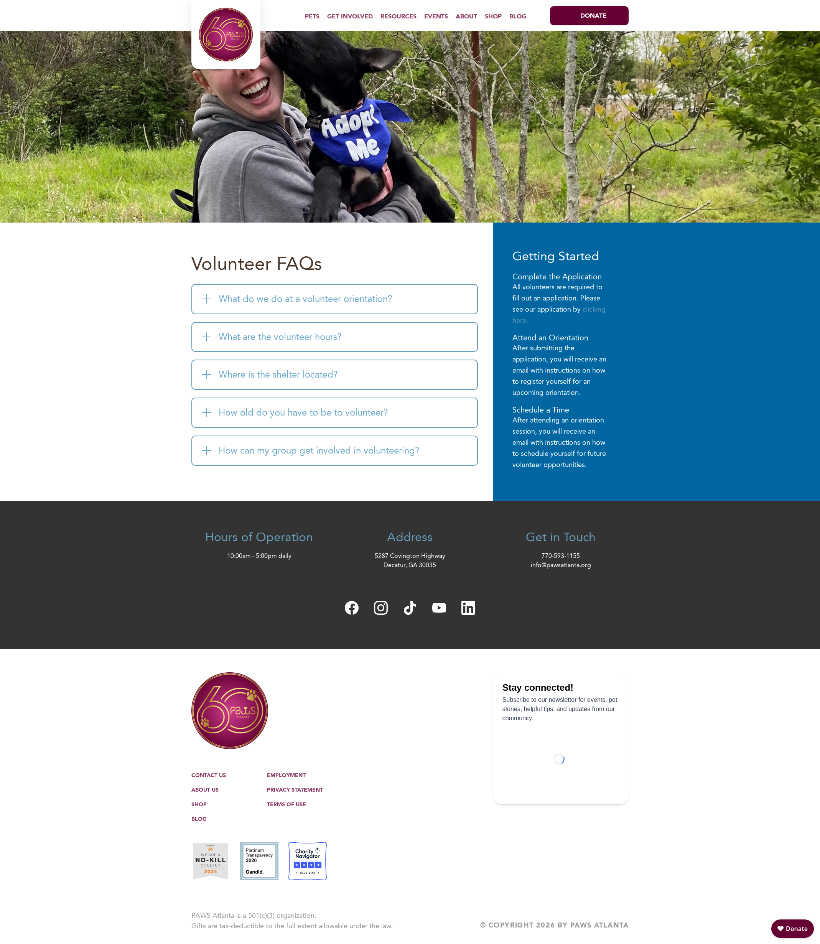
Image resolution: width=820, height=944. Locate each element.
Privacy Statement (295, 790)
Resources (398, 17)
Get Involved (350, 17)
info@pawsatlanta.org (561, 566)
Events (436, 17)
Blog (517, 17)
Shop (493, 17)
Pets (312, 17)
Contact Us (208, 775)
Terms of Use (286, 804)
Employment (286, 775)
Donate (593, 16)
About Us (205, 790)
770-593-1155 (561, 556)
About (466, 17)
